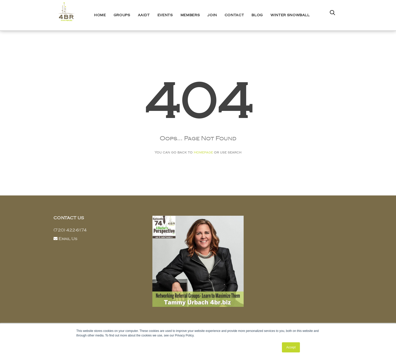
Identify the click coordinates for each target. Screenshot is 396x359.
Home (100, 15)
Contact (234, 15)
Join (212, 15)
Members (190, 15)
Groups (122, 15)
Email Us (68, 238)
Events (165, 15)
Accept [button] (291, 347)
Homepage (203, 152)
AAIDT (144, 15)
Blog (257, 15)
